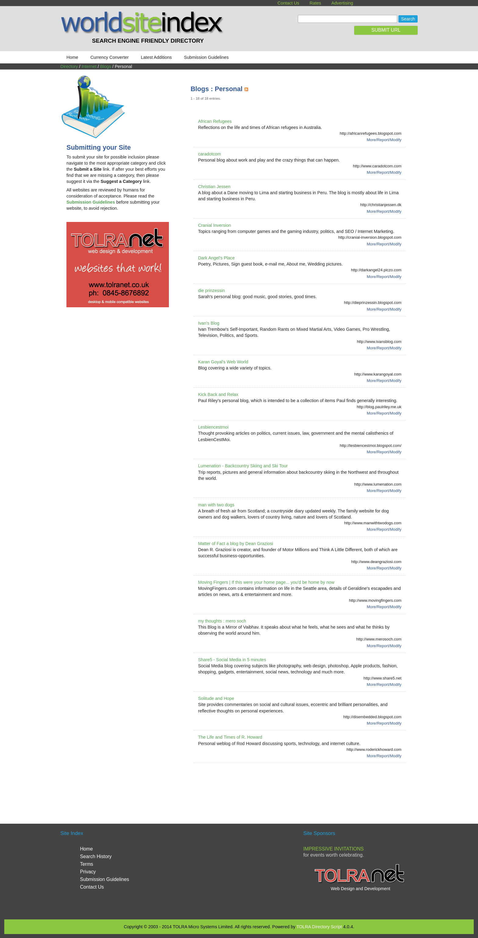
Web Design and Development (360, 888)
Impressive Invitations (333, 848)
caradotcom (209, 154)
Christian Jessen (214, 186)
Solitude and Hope (216, 698)
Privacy (88, 871)
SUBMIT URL (386, 30)
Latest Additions (156, 57)
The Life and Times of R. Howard (230, 737)
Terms (86, 864)
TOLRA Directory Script (319, 926)
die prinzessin (211, 290)
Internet (89, 66)
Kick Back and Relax (218, 394)
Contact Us (288, 3)
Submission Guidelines (206, 57)
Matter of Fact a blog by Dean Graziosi (235, 543)
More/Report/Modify (384, 139)
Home (72, 57)
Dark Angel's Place (216, 257)
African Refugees (215, 121)
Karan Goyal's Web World (223, 361)
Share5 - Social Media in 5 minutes (232, 659)
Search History (96, 856)
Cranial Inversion (214, 225)
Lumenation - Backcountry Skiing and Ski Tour (243, 465)
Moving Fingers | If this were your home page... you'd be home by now (266, 582)
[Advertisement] (301, 786)
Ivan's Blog (208, 323)
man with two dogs (216, 504)
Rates (315, 3)
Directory (69, 66)
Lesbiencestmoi (213, 427)
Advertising (342, 3)
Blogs (105, 66)
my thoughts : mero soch (222, 621)
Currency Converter (109, 57)
